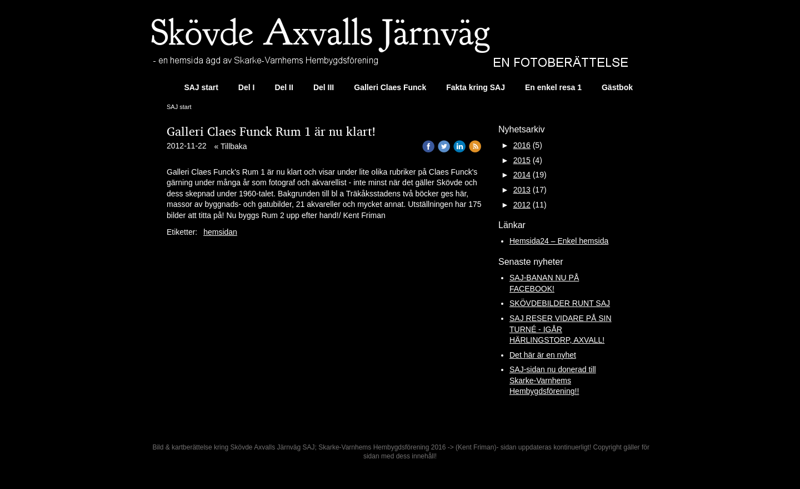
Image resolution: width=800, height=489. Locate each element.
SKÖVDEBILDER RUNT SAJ (559, 303)
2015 (522, 160)
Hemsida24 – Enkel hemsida (558, 240)
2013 (522, 189)
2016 (522, 145)
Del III (323, 87)
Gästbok (617, 87)
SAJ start (201, 87)
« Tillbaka (230, 146)
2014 (522, 174)
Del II (283, 87)
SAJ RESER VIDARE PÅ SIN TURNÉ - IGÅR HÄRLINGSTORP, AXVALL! (560, 329)
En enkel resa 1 (553, 87)
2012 (522, 204)
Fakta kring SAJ (475, 87)
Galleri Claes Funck (390, 87)
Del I (246, 87)
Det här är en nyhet (542, 354)
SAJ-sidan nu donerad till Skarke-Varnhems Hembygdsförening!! (552, 380)
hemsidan (220, 232)
